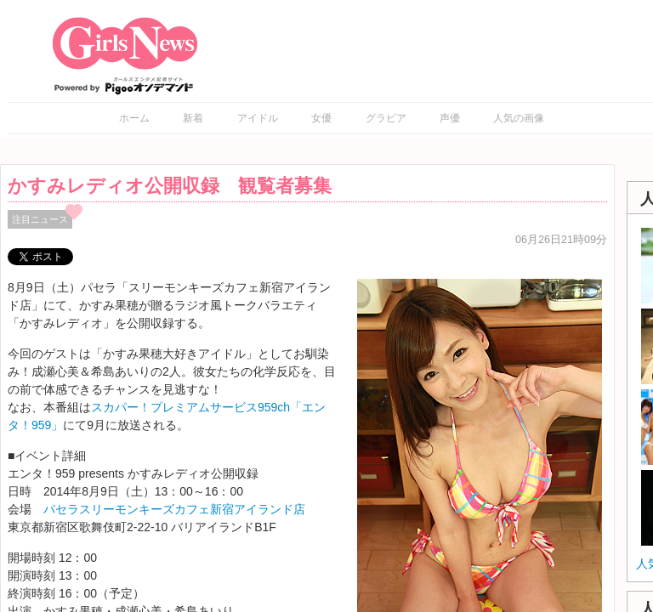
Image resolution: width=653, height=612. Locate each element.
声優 (450, 118)
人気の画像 (518, 118)
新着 (193, 118)
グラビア (386, 118)
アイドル (257, 118)
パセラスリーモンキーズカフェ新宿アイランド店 (174, 509)
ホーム (134, 118)
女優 (321, 118)
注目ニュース (40, 219)
